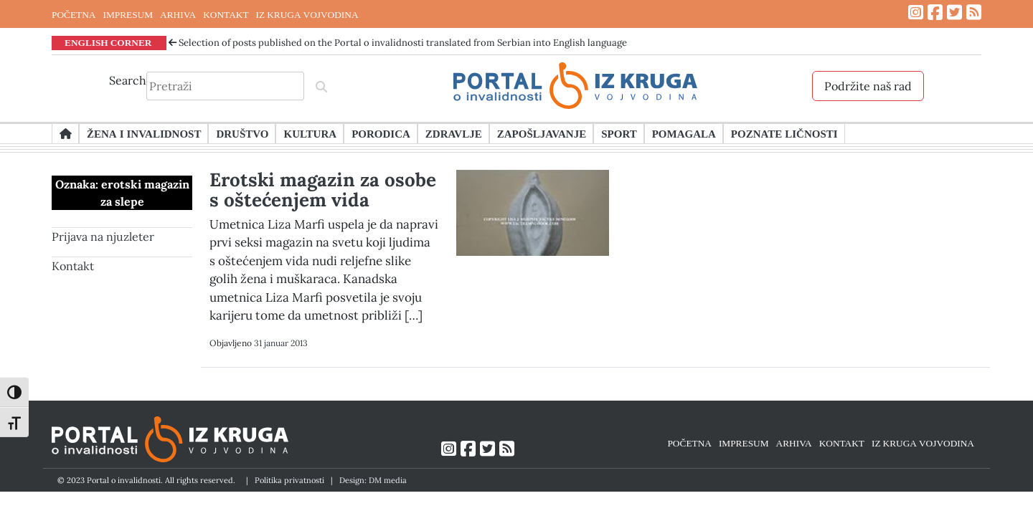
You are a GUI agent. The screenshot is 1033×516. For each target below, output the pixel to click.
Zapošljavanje (541, 133)
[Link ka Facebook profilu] (935, 12)
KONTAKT (225, 14)
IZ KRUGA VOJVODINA (307, 14)
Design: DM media (373, 480)
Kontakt (73, 266)
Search (127, 80)
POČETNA (73, 14)
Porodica (381, 133)
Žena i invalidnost (144, 133)
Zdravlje (453, 133)
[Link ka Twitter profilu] (954, 12)
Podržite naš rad (868, 86)
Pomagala (684, 133)
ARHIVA (178, 14)
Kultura (309, 133)
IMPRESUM (128, 14)
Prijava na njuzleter (103, 236)
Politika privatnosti (289, 480)
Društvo (242, 133)
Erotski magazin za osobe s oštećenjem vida (322, 189)
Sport (618, 133)
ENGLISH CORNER (108, 42)
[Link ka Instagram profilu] (915, 12)
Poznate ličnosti (784, 133)
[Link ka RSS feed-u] (973, 12)
